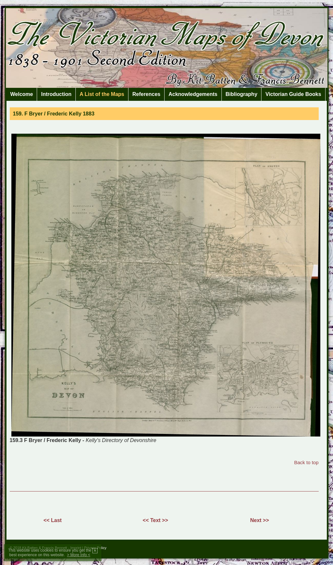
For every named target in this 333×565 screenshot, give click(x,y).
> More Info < (78, 555)
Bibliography (242, 94)
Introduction (56, 94)
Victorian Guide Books (293, 94)
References (146, 94)
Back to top (306, 462)
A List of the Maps (102, 94)
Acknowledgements (192, 94)
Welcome (21, 94)
